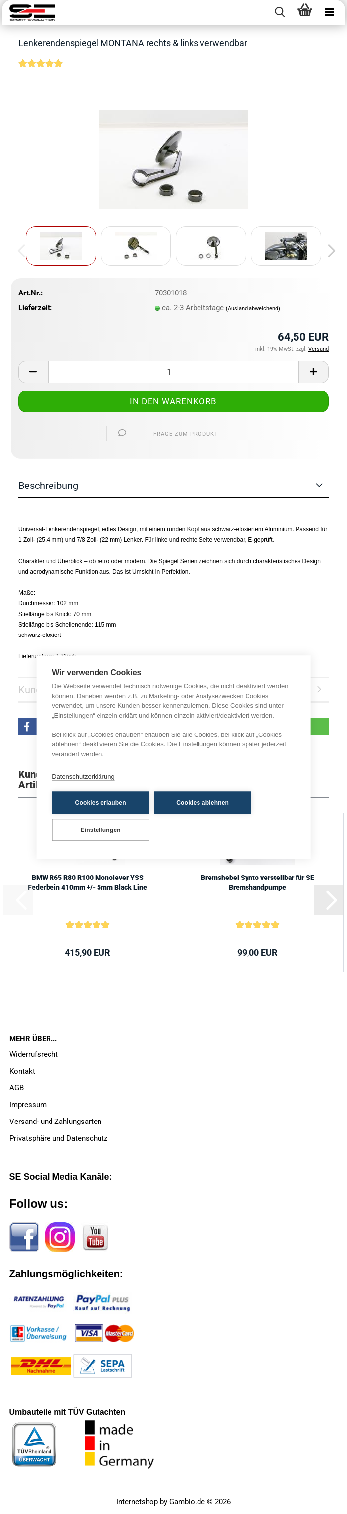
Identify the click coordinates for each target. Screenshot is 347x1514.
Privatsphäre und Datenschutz (58, 1138)
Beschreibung (48, 485)
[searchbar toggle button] (280, 12)
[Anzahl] (173, 372)
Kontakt (22, 1071)
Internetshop (137, 1501)
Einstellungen (101, 830)
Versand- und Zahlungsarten (55, 1121)
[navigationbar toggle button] (329, 12)
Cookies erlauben (100, 802)
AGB (16, 1087)
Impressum (28, 1104)
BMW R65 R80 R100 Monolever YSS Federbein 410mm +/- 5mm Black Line (87, 882)
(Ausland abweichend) (253, 308)
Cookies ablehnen (202, 802)
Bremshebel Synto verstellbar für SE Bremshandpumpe (257, 882)
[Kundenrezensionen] (40, 69)
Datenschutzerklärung (83, 776)
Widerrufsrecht (33, 1054)
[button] (329, 251)
